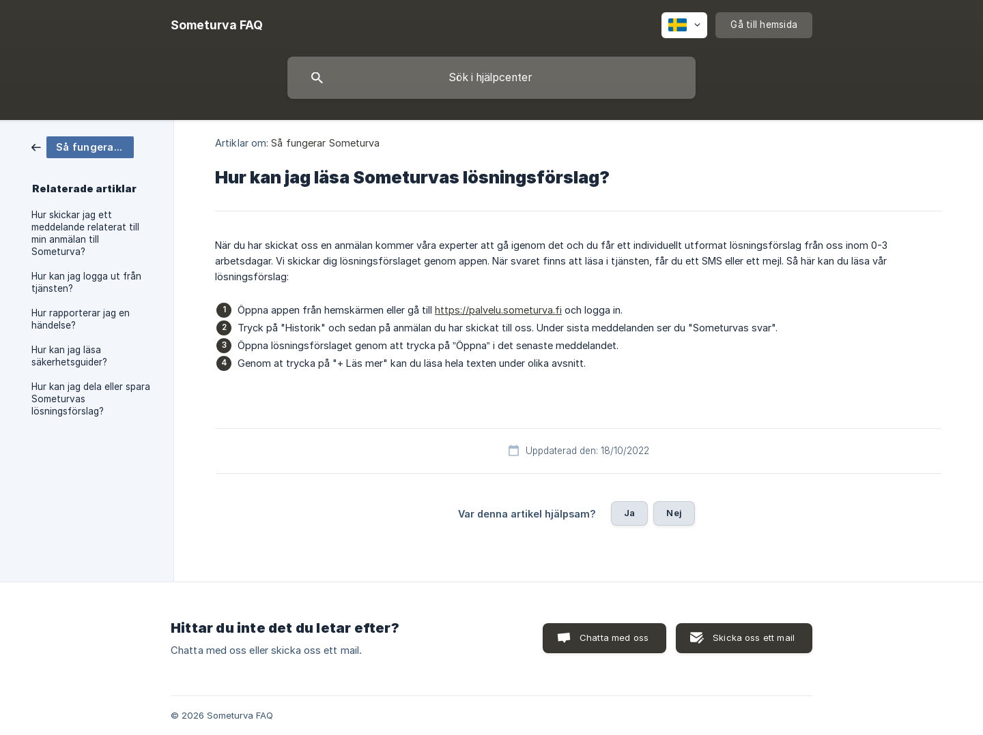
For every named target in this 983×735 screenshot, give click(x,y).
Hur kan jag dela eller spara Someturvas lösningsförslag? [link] (90, 399)
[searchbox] (491, 78)
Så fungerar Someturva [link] (325, 143)
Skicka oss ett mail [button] (754, 637)
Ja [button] (629, 512)
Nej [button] (673, 512)
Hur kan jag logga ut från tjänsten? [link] (86, 282)
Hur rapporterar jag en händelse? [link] (80, 319)
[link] (82, 146)
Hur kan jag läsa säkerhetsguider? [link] (69, 356)
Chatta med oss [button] (614, 637)
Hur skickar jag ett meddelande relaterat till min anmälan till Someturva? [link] (85, 233)
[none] (217, 25)
